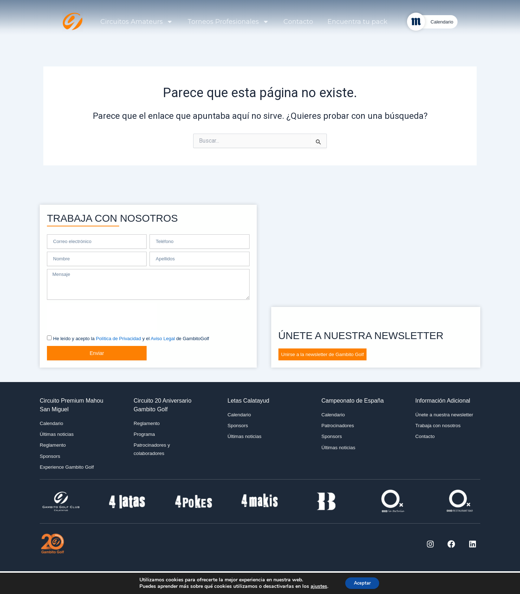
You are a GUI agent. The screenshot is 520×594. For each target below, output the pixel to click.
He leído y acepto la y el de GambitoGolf (131, 336)
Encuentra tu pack (357, 22)
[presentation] (102, 315)
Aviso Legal (163, 336)
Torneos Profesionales (228, 22)
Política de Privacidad (118, 336)
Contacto (298, 22)
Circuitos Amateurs (136, 22)
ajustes (316, 586)
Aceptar (362, 582)
